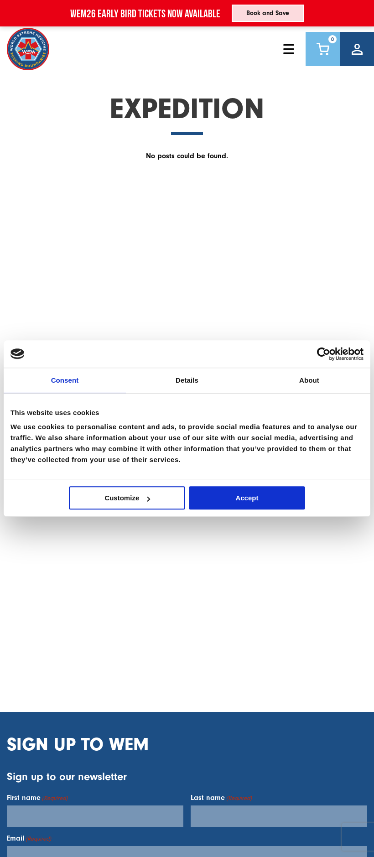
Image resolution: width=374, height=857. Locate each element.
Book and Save (267, 13)
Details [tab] (187, 380)
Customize (127, 498)
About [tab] (309, 380)
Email (29, 838)
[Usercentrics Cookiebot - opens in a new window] (324, 354)
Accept (246, 498)
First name (37, 798)
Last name (221, 798)
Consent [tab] (65, 380)
